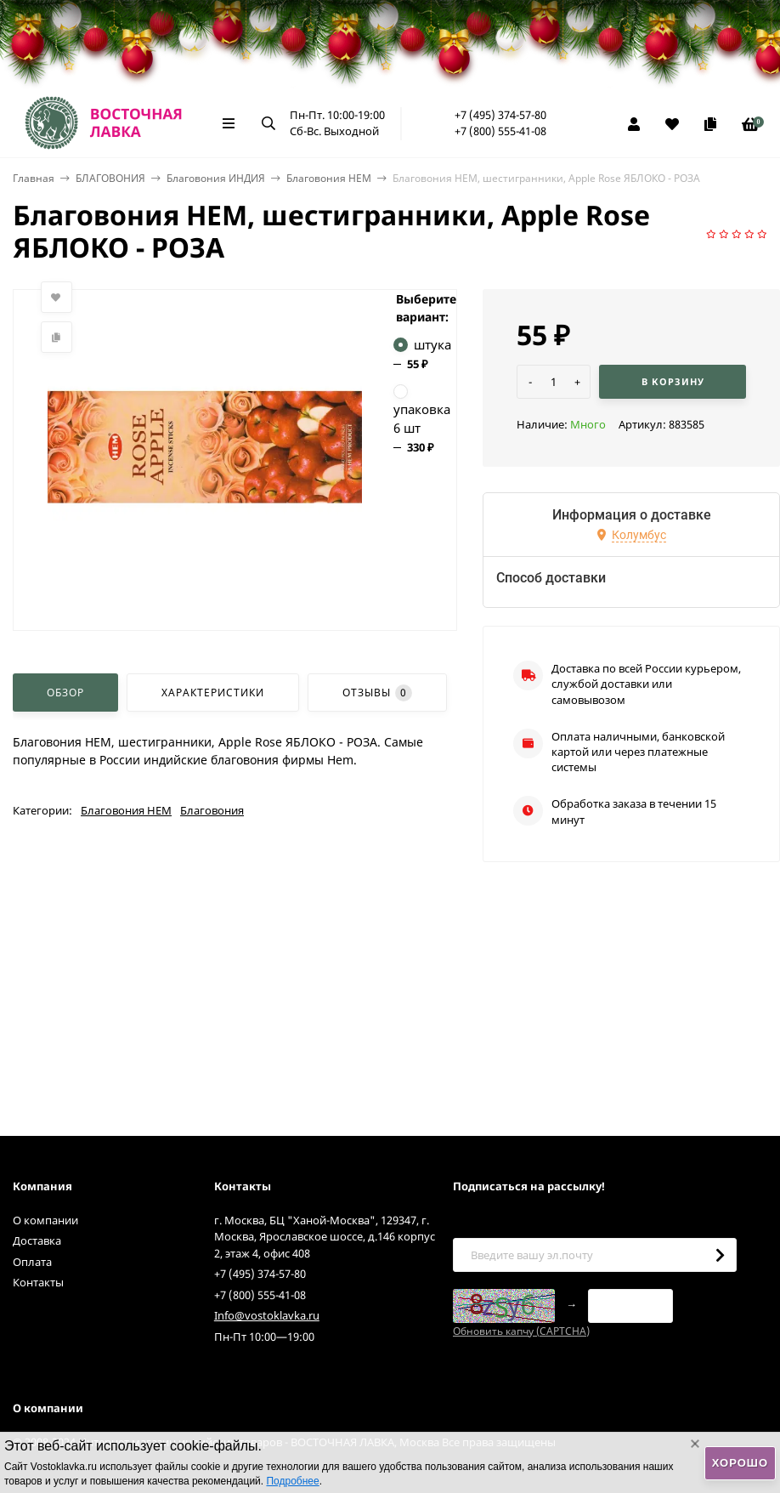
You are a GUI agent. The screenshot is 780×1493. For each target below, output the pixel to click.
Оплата (32, 1261)
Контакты (38, 1282)
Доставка (37, 1240)
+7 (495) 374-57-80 (500, 114)
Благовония (212, 810)
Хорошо (740, 1462)
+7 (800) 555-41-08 (500, 131)
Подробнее (292, 1481)
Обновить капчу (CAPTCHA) (521, 1331)
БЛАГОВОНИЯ (110, 178)
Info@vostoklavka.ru (266, 1315)
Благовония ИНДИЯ (216, 178)
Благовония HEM (328, 178)
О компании (45, 1220)
